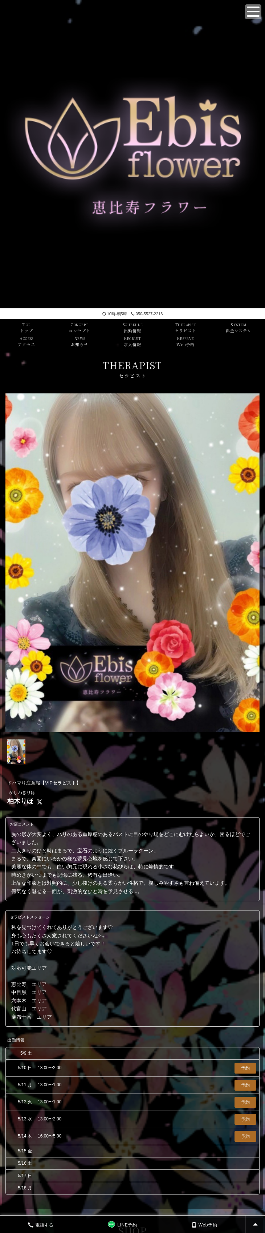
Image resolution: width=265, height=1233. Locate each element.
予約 (245, 1068)
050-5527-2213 (147, 314)
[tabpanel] (132, 562)
